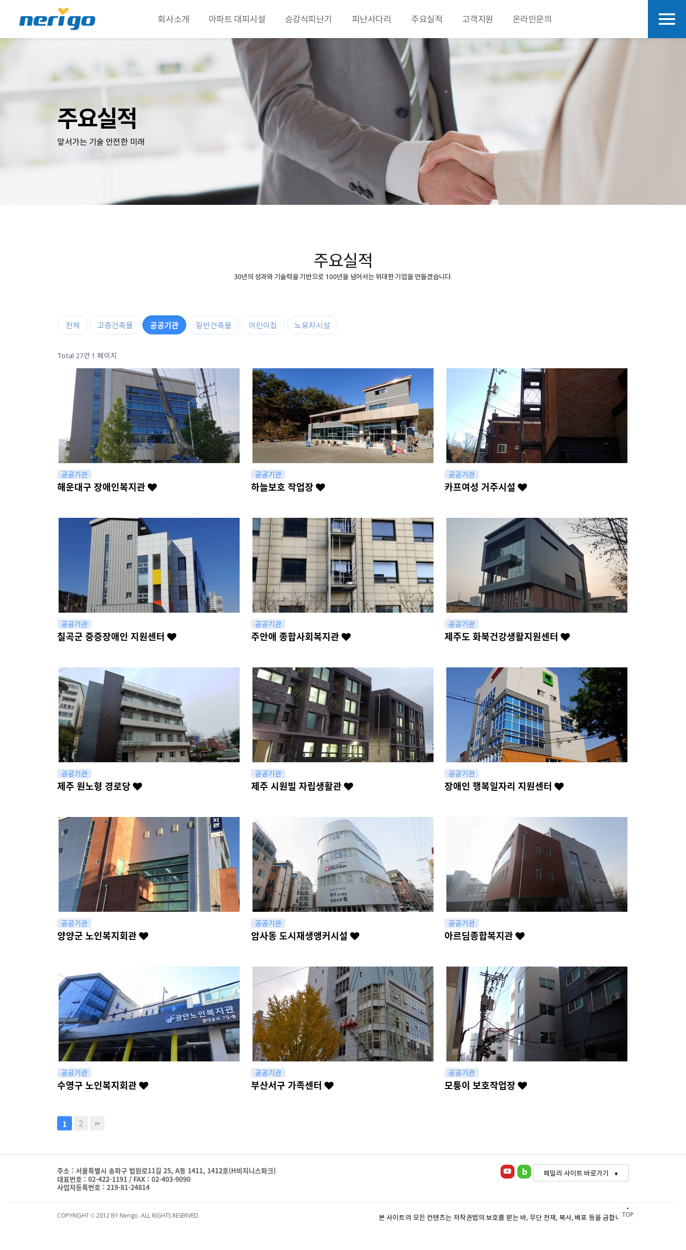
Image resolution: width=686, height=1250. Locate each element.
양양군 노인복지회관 (102, 935)
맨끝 (97, 1123)
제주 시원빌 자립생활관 (302, 786)
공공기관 (164, 325)
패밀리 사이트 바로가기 (576, 1173)
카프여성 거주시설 (485, 487)
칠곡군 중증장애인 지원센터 (116, 636)
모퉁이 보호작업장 (485, 1085)
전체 (73, 325)
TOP (627, 1212)
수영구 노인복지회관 (102, 1085)
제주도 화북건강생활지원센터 (507, 636)
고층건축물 (115, 325)
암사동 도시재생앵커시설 (305, 935)
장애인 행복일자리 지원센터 (504, 786)
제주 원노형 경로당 (99, 786)
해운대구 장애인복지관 (107, 487)
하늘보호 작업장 (288, 487)
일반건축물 (214, 325)
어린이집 (263, 325)
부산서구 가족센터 (292, 1085)
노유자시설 (312, 325)
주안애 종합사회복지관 (301, 636)
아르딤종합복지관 (484, 935)
